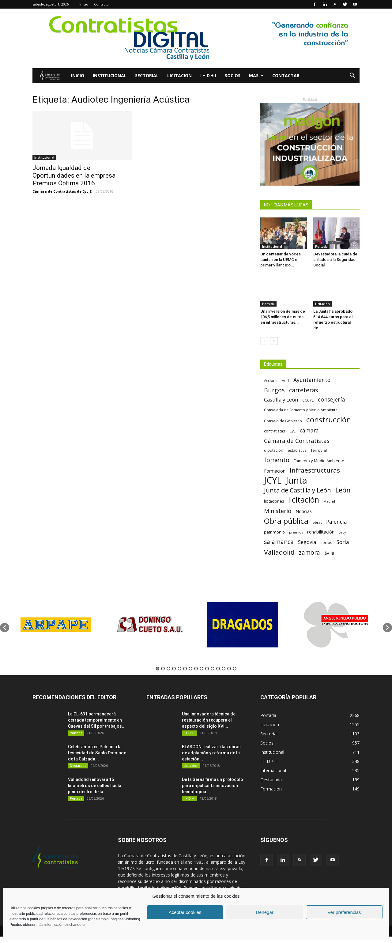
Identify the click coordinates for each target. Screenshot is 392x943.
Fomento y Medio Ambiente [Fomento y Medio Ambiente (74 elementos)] (319, 460)
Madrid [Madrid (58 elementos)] (329, 501)
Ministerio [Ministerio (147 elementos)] (277, 510)
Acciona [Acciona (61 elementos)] (270, 380)
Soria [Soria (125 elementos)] (343, 542)
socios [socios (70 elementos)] (326, 542)
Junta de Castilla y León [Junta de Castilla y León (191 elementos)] (297, 490)
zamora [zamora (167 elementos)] (309, 552)
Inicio (83, 4)
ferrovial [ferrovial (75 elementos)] (319, 450)
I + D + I (208, 75)
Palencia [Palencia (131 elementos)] (336, 522)
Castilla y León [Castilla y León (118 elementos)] (281, 399)
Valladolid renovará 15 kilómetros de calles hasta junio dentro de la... (94, 785)
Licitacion (179, 75)
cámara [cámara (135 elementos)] (309, 430)
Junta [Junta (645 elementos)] (296, 480)
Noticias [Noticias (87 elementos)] (304, 511)
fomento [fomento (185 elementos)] (276, 460)
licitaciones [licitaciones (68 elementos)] (274, 501)
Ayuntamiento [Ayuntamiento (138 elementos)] (311, 380)
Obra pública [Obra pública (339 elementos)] (286, 521)
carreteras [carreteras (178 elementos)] (303, 390)
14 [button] (229, 668)
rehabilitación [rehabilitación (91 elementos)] (320, 532)
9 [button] (201, 668)
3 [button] (168, 668)
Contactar (286, 75)
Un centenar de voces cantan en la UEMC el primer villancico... (280, 259)
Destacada (78, 766)
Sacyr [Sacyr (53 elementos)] (343, 532)
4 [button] (174, 668)
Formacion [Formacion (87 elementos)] (274, 471)
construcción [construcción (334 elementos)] (328, 419)
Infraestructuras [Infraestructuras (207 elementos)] (315, 470)
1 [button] (157, 668)
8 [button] (196, 668)
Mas (256, 75)
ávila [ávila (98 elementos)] (329, 553)
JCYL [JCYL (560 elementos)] (272, 480)
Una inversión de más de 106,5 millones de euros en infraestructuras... (282, 317)
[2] (310, 144)
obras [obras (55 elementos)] (317, 522)
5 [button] (179, 668)
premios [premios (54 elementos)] (296, 532)
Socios (232, 75)
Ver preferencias (344, 912)
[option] (56, 624)
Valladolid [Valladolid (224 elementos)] (279, 552)
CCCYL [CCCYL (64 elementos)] (308, 400)
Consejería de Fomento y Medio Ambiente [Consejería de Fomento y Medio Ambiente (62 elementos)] (300, 409)
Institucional (109, 75)
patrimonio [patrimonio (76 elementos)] (274, 532)
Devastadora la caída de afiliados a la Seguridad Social (335, 259)
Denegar (264, 912)
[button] (352, 76)
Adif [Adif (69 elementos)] (285, 380)
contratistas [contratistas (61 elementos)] (274, 430)
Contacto (101, 4)
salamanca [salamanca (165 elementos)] (279, 542)
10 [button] (207, 668)
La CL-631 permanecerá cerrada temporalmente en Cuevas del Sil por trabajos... (97, 720)
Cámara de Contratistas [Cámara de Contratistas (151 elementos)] (297, 440)
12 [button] (218, 668)
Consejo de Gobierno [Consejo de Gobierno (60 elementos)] (283, 420)
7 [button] (190, 668)
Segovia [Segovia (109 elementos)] (307, 542)
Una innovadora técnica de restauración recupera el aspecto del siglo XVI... (209, 720)
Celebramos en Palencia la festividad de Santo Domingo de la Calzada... (97, 752)
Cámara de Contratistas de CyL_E (62, 191)
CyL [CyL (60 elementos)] (292, 430)
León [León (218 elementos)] (343, 490)
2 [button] (163, 668)
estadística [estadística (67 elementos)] (297, 450)
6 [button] (185, 668)
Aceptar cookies (185, 912)
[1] (196, 38)
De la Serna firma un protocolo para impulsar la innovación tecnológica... (212, 785)
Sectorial (147, 75)
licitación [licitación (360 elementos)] (303, 499)
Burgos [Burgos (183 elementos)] (274, 390)
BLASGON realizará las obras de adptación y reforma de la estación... (211, 752)
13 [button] (223, 668)
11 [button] (212, 668)
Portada (321, 246)
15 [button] (234, 668)
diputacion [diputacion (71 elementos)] (273, 450)
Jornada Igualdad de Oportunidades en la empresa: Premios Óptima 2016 (74, 175)
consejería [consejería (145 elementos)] (331, 399)
